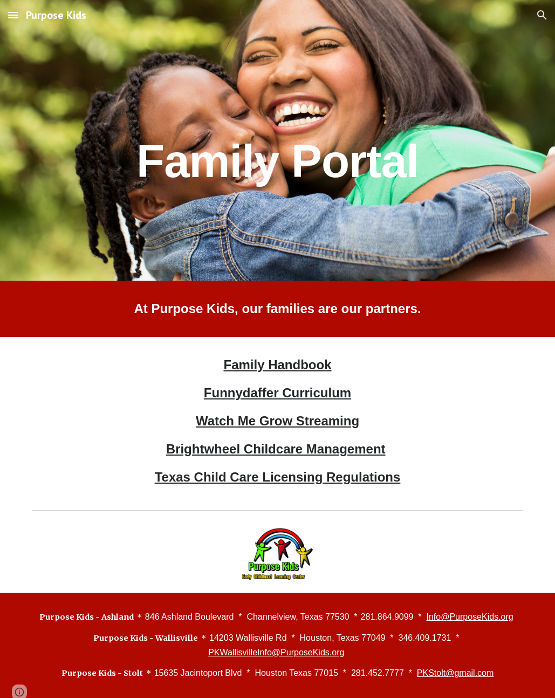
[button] (13, 15)
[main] (277, 140)
